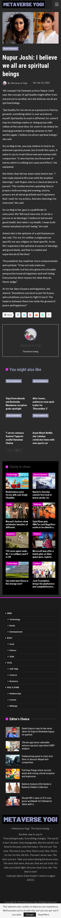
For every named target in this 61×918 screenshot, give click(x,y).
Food (12, 644)
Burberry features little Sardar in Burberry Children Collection (36, 786)
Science (37, 534)
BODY (9, 638)
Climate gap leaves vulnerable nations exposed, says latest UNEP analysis (38, 745)
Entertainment (10, 48)
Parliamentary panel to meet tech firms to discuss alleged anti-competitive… (37, 759)
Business (11, 534)
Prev (9, 450)
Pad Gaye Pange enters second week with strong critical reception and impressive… (38, 773)
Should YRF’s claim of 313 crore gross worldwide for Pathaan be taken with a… (37, 801)
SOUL (9, 663)
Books (12, 626)
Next (18, 450)
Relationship (15, 694)
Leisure (37, 563)
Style (9, 504)
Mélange (38, 504)
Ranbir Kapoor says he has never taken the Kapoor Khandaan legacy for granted (38, 731)
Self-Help (14, 669)
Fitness (13, 650)
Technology (12, 474)
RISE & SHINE (13, 687)
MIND (9, 613)
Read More (43, 914)
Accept (30, 914)
